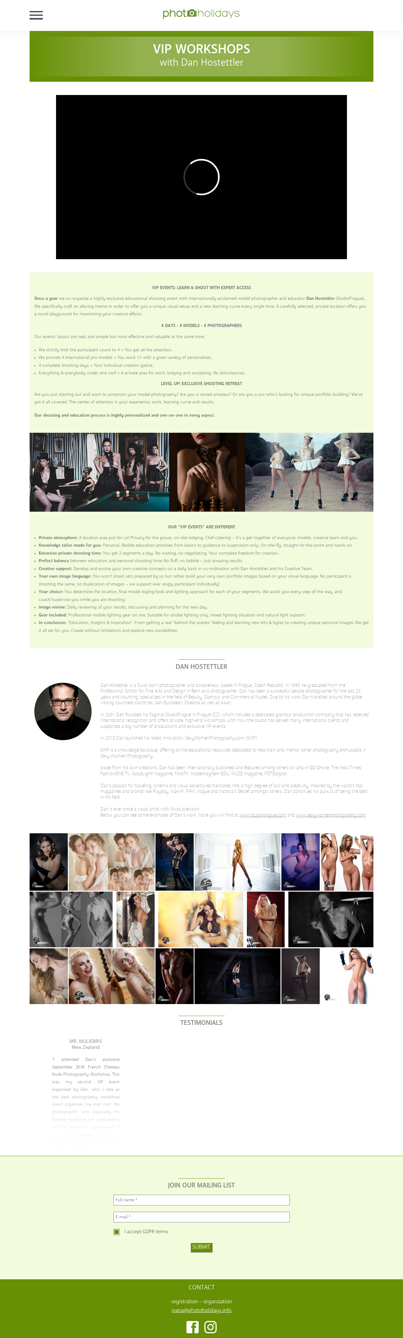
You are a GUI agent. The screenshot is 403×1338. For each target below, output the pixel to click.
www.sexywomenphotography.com (331, 815)
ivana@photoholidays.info (201, 1310)
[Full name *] (201, 1200)
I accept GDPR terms (146, 1231)
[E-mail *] (201, 1217)
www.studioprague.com (263, 815)
